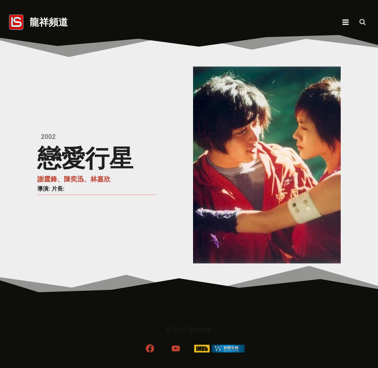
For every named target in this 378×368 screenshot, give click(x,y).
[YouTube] (176, 348)
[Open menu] (345, 22)
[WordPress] (228, 348)
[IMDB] (202, 348)
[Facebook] (149, 348)
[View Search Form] (362, 22)
